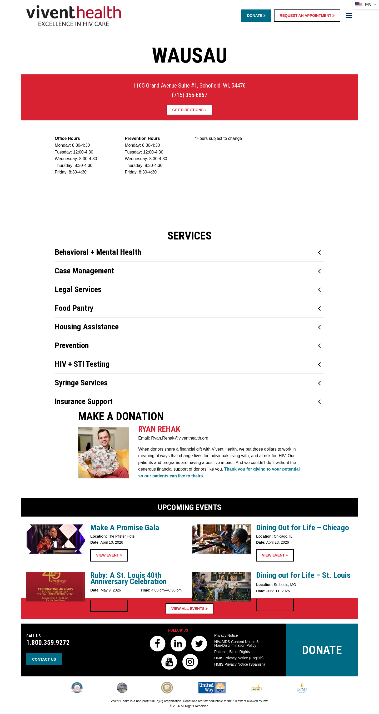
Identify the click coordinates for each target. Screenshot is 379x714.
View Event (109, 601)
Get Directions (189, 110)
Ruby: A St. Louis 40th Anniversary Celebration (128, 624)
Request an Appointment (307, 15)
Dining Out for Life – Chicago (302, 573)
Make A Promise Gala (124, 573)
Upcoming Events (189, 552)
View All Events (189, 608)
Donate (256, 15)
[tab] (189, 326)
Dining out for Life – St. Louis (303, 620)
